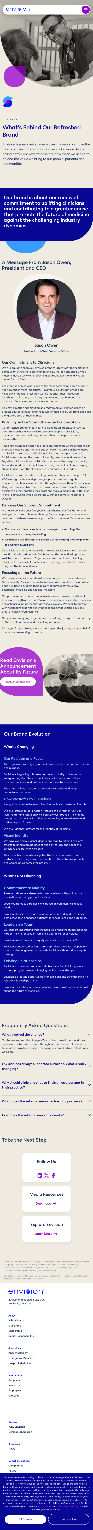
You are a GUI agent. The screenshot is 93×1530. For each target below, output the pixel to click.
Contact (13, 1395)
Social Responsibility (21, 1335)
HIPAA (12, 1470)
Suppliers (14, 1380)
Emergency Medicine (21, 1358)
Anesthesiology (18, 1352)
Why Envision (16, 1426)
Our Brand (14, 1325)
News (11, 1448)
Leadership (15, 1330)
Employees (15, 1390)
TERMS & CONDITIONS (69, 1506)
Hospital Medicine (19, 1363)
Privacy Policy (46, 1506)
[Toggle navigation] (86, 10)
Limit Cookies (68, 1519)
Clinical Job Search (20, 1431)
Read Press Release (18, 681)
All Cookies (25, 1519)
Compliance (15, 1465)
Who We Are (16, 1320)
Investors (14, 1385)
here (82, 1500)
